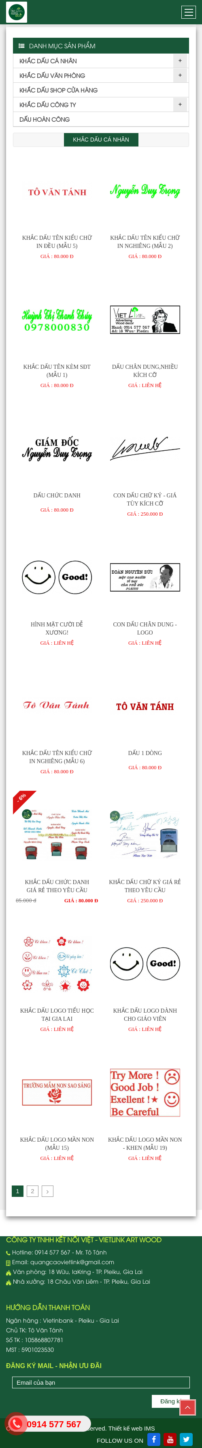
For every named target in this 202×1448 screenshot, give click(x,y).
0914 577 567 (52, 1252)
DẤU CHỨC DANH (57, 496)
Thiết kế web (125, 1428)
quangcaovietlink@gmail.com (72, 1261)
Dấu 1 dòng (145, 753)
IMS (149, 1428)
